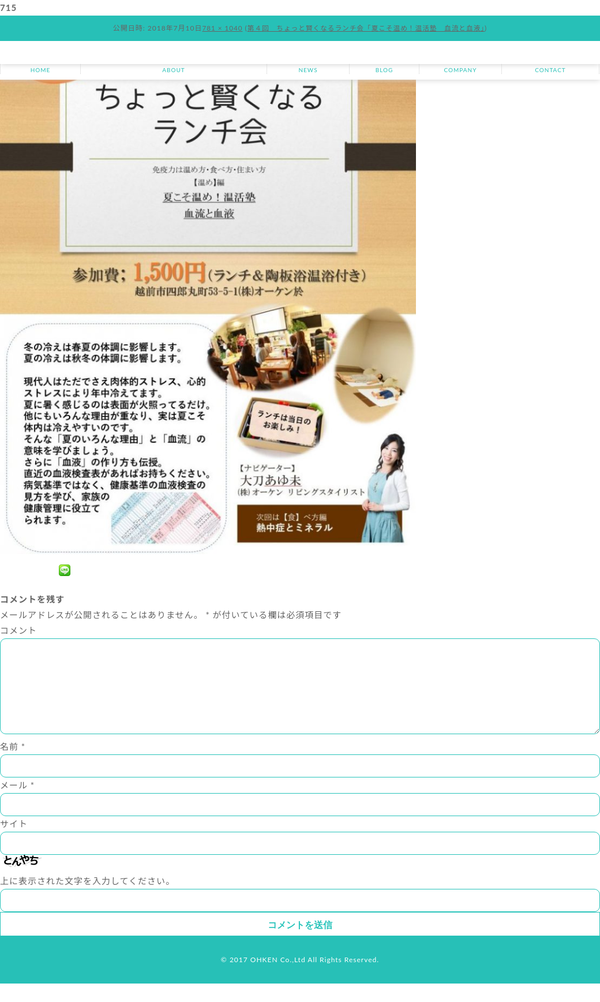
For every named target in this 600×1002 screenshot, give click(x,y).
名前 (12, 765)
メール (17, 803)
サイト (14, 842)
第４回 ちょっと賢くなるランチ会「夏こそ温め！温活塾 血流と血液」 (367, 28)
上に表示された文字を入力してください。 (87, 899)
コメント (18, 630)
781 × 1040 (219, 28)
